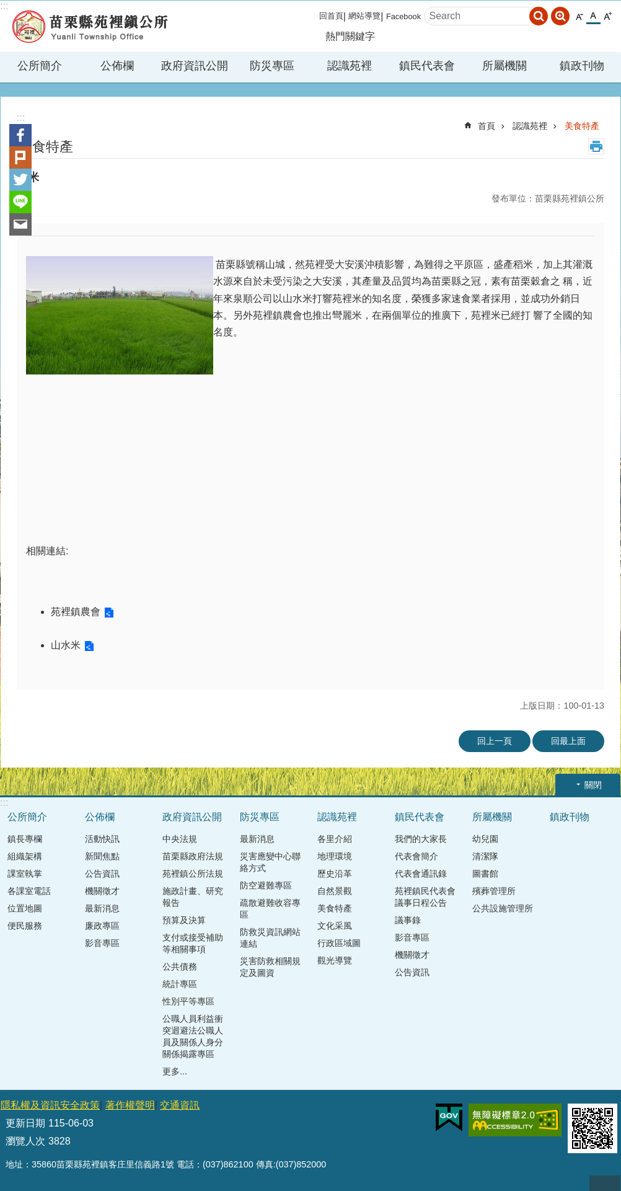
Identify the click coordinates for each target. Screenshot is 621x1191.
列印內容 (596, 146)
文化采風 (334, 926)
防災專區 (260, 817)
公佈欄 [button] (117, 66)
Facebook (403, 16)
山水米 (66, 645)
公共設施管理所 (502, 908)
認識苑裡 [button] (349, 66)
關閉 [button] (593, 785)
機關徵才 (102, 891)
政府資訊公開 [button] (194, 66)
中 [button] (593, 16)
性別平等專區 (188, 1001)
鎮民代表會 (419, 817)
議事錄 (408, 920)
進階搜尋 (560, 16)
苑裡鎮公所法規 (192, 874)
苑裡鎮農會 (75, 611)
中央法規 (179, 839)
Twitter (20, 180)
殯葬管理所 (494, 891)
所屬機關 (492, 817)
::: (4, 6)
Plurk (20, 157)
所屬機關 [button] (504, 66)
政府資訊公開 (192, 817)
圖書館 (485, 874)
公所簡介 (27, 817)
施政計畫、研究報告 (192, 897)
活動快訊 (102, 839)
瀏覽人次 (25, 1141)
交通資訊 (180, 1105)
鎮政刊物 (582, 66)
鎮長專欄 (24, 839)
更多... (174, 1071)
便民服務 (24, 926)
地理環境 (334, 856)
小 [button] (579, 16)
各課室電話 (29, 891)
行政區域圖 (339, 943)
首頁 (486, 126)
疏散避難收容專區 (270, 908)
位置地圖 (24, 908)
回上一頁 (494, 741)
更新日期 (25, 1123)
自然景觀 (334, 891)
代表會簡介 (416, 856)
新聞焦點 (102, 856)
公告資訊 (102, 874)
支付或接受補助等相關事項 (192, 943)
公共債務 (179, 967)
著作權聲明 (130, 1105)
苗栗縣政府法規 (192, 856)
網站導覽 (364, 15)
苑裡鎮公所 (90, 26)
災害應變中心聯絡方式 (270, 862)
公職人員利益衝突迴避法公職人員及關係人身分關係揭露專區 (192, 1036)
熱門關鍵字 (350, 36)
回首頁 (331, 15)
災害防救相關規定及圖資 (270, 967)
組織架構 (24, 856)
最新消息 (102, 908)
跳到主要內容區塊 (6, 6)
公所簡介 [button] (39, 66)
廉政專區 (102, 926)
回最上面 (568, 741)
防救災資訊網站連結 (270, 938)
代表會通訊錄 (421, 874)
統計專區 (179, 984)
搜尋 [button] (538, 16)
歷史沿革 (334, 874)
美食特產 (582, 126)
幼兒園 (485, 839)
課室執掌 (24, 874)
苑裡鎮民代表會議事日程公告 (425, 897)
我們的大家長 (421, 839)
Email (20, 224)
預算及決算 (184, 920)
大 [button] (608, 16)
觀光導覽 (334, 960)
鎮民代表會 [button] (427, 66)
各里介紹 (334, 839)
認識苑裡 (530, 126)
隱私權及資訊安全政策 (50, 1105)
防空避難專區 (266, 885)
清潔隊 (485, 856)
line (20, 202)
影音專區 (102, 943)
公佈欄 (100, 817)
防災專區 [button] (272, 66)
